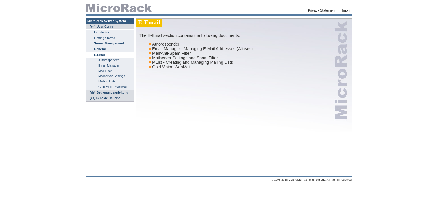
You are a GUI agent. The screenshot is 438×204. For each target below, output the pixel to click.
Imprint (347, 10)
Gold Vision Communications (306, 179)
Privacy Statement (321, 10)
